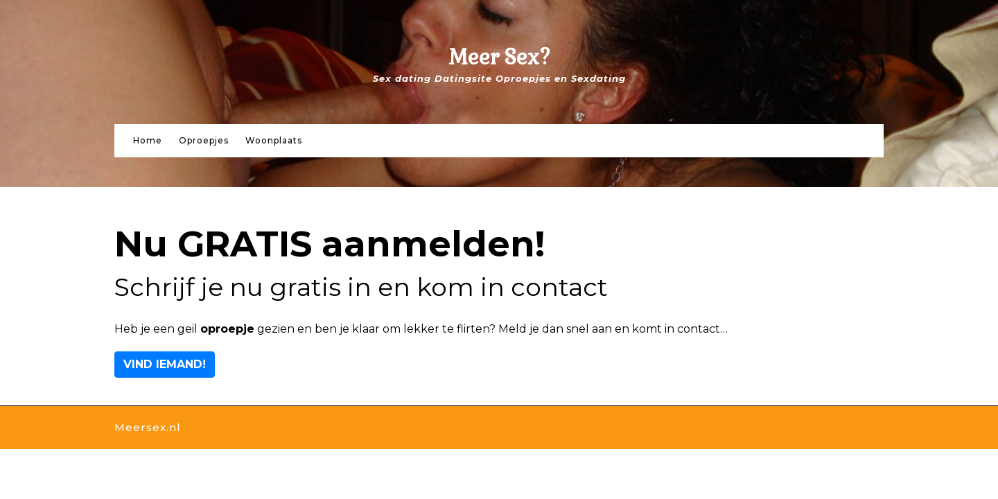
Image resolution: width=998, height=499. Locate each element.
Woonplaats (273, 140)
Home (147, 140)
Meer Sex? (499, 57)
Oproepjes (204, 140)
